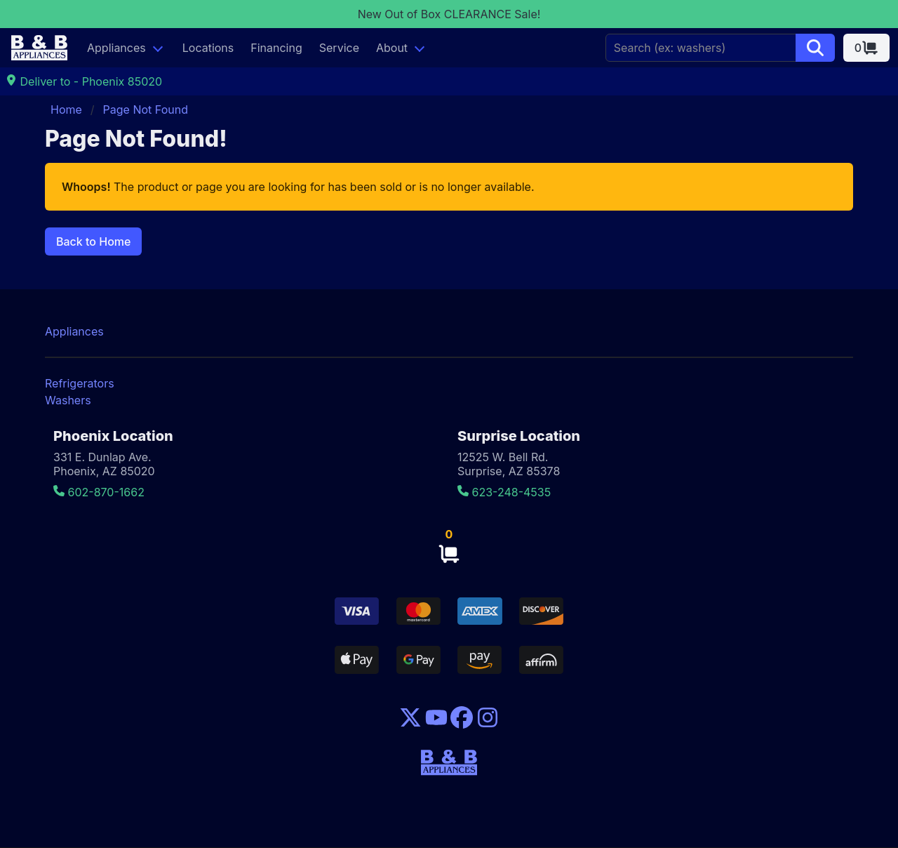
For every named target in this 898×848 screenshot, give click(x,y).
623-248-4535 (504, 492)
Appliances (116, 48)
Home (66, 109)
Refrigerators (79, 383)
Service (339, 48)
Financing (276, 48)
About (392, 48)
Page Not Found (145, 109)
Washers (68, 400)
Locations (208, 48)
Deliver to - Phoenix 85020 (84, 81)
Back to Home (93, 241)
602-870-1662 (99, 492)
